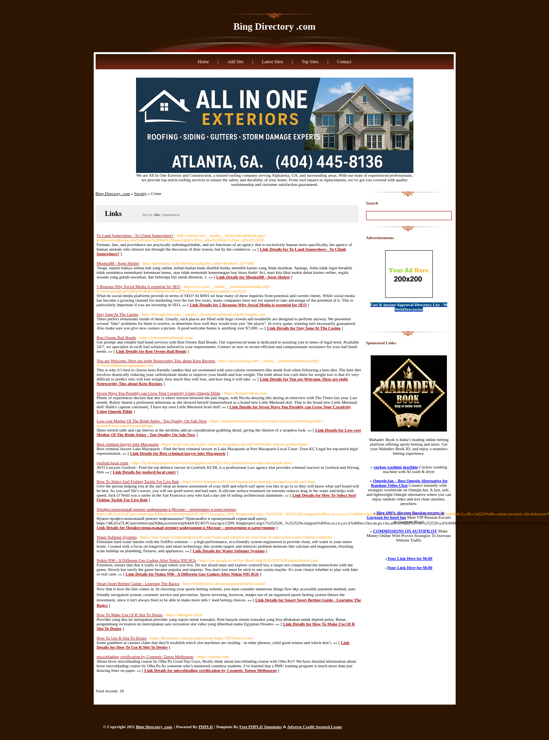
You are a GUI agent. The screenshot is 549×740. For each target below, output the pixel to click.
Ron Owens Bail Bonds (116, 337)
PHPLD (205, 726)
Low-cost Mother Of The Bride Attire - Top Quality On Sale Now (152, 421)
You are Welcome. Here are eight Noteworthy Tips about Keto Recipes (156, 360)
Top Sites (310, 61)
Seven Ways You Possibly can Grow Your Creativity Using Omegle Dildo (159, 393)
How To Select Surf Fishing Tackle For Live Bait (138, 481)
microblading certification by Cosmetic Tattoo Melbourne (145, 656)
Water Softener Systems (117, 537)
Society (140, 193)
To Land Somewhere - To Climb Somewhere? (135, 235)
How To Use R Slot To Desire (122, 638)
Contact (344, 61)
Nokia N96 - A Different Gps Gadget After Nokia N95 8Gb (146, 560)
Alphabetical (171, 215)
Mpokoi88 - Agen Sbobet (118, 263)
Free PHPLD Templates (260, 726)
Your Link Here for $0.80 (409, 558)
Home (203, 61)
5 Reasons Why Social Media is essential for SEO (139, 286)
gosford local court (112, 462)
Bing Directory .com (274, 26)
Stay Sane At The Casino (118, 314)
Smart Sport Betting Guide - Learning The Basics (138, 583)
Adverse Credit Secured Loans (314, 726)
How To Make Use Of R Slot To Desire (130, 614)
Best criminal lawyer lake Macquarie (128, 444)
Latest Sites (272, 61)
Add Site (235, 61)
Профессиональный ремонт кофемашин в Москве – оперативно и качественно (166, 509)
